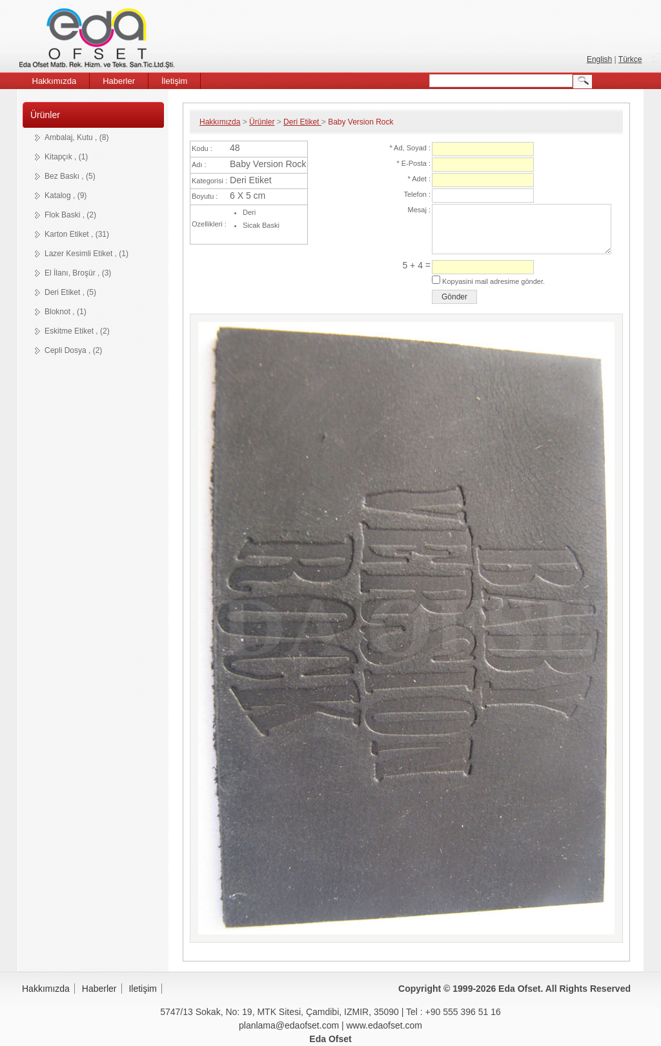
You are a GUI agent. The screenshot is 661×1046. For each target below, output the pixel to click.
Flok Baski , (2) (70, 214)
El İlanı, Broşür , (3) (78, 272)
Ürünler (45, 115)
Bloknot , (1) (65, 311)
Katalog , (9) (65, 195)
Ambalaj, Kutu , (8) (76, 137)
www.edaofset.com (385, 1025)
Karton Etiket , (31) (77, 234)
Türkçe (630, 59)
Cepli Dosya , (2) (73, 350)
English (599, 59)
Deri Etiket (302, 121)
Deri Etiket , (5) (70, 292)
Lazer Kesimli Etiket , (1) (86, 253)
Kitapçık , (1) (66, 156)
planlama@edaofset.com (289, 1025)
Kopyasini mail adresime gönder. (492, 281)
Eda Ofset (99, 40)
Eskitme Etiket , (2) (77, 331)
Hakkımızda (219, 121)
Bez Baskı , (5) (70, 176)
